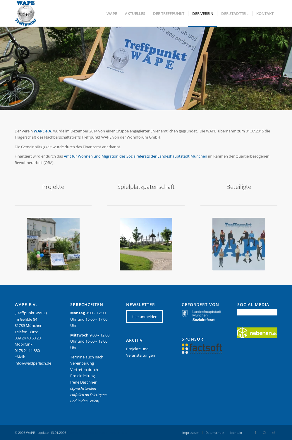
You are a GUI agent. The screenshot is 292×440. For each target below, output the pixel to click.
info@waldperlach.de (33, 363)
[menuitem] (112, 13)
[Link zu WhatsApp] (264, 432)
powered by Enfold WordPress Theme (98, 432)
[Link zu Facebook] (255, 432)
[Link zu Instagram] (273, 432)
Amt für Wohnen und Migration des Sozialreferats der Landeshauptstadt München (135, 156)
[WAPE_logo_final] (26, 13)
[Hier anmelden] (144, 316)
